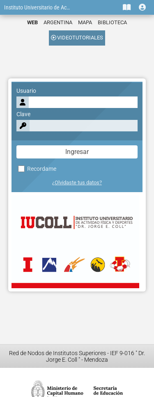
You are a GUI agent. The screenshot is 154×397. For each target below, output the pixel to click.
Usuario (26, 90)
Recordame (37, 168)
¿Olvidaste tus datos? (77, 182)
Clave (23, 114)
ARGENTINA (58, 22)
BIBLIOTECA (112, 22)
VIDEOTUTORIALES (77, 37)
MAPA (85, 22)
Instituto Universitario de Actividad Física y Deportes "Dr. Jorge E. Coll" (39, 7)
